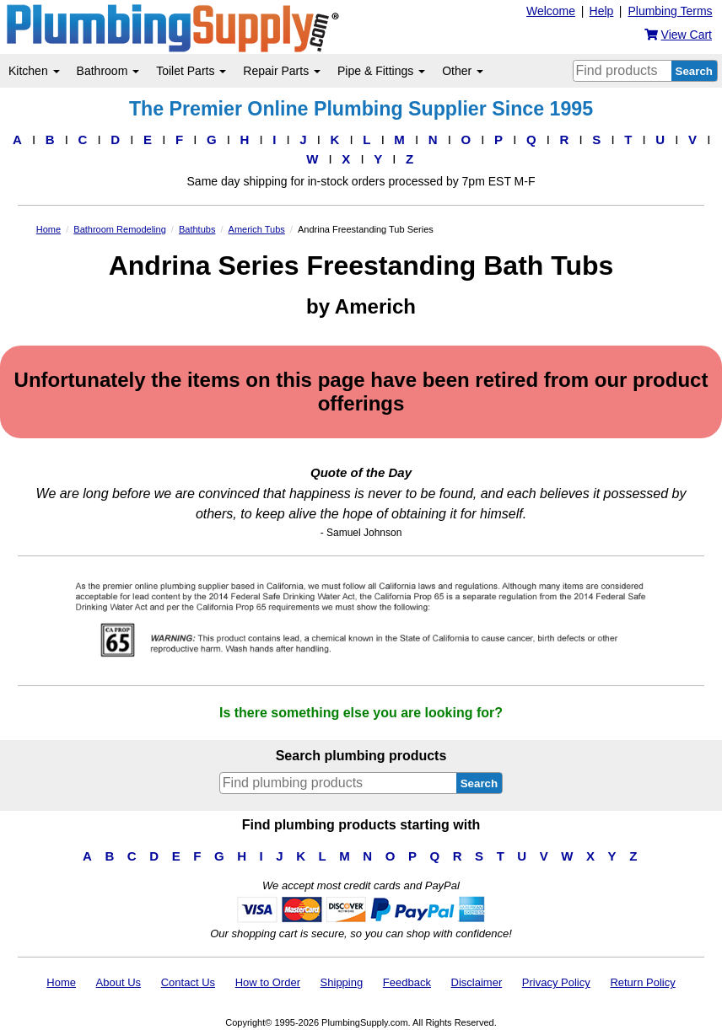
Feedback (407, 982)
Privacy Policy (556, 982)
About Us (118, 982)
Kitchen (34, 71)
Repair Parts (282, 71)
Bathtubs (197, 229)
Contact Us (188, 982)
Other (462, 71)
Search (694, 71)
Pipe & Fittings (381, 71)
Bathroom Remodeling (119, 229)
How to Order (267, 982)
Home (48, 229)
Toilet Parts (191, 71)
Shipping (342, 982)
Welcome (550, 11)
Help (602, 11)
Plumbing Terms (670, 11)
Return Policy (642, 982)
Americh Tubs (257, 229)
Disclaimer (477, 982)
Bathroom (108, 71)
